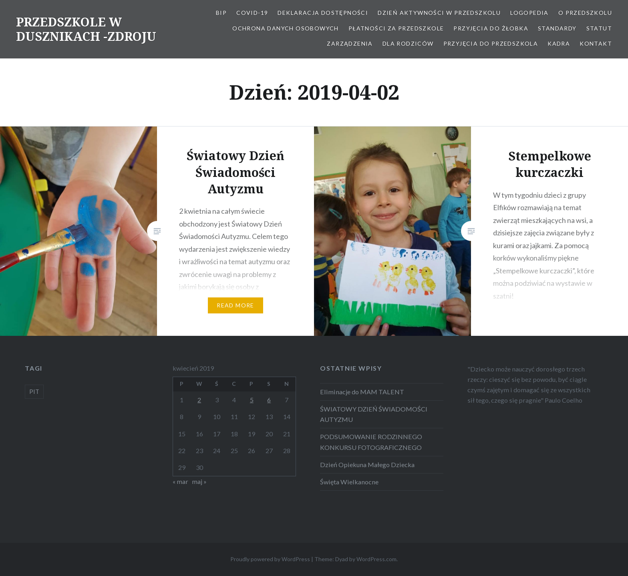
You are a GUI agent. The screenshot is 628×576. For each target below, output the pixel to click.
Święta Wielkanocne (349, 482)
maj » (199, 481)
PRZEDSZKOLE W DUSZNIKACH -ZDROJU (86, 29)
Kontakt (596, 43)
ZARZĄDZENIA (349, 43)
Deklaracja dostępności (323, 12)
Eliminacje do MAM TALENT (362, 391)
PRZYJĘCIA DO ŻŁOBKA (490, 28)
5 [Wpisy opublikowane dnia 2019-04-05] (252, 399)
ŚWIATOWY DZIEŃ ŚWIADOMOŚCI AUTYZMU (373, 414)
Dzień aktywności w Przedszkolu (439, 12)
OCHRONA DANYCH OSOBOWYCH (285, 28)
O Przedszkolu (585, 12)
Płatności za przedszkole (396, 28)
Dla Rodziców (408, 43)
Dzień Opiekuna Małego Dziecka (367, 464)
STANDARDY (557, 28)
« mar (180, 481)
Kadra (558, 43)
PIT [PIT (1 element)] (34, 391)
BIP (221, 12)
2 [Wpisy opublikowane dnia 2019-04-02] (199, 399)
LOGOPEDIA (529, 12)
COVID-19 (252, 12)
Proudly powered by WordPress (270, 559)
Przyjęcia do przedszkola (490, 43)
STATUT (599, 28)
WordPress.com (376, 559)
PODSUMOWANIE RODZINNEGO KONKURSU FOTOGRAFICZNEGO (371, 442)
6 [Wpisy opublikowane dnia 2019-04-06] (269, 399)
